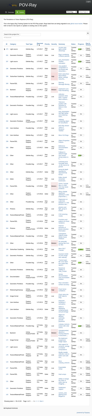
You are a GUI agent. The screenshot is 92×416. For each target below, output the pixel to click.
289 (7, 114)
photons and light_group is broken (63, 208)
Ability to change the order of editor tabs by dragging (64, 381)
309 (7, 83)
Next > (42, 401)
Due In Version (88, 44)
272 (7, 194)
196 (7, 249)
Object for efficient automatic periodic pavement (62, 318)
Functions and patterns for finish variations (64, 221)
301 (7, 155)
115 (7, 362)
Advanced (8, 37)
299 (7, 141)
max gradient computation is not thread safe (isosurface (63, 68)
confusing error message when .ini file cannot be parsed (64, 164)
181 (7, 333)
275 (7, 49)
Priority (47, 44)
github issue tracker (76, 23)
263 (7, 221)
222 (7, 255)
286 (7, 97)
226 (7, 284)
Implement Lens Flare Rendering (64, 89)
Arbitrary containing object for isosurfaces (64, 121)
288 (7, 105)
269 (7, 236)
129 (7, 374)
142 (7, 394)
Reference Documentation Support (63, 147)
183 (7, 326)
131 (7, 381)
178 (7, 355)
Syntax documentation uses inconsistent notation (64, 276)
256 (7, 215)
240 (7, 318)
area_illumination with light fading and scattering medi (64, 114)
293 (7, 128)
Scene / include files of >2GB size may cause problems (63, 186)
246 (7, 202)
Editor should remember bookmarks (63, 179)
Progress (81, 44)
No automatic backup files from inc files (64, 243)
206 (7, 263)
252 (7, 209)
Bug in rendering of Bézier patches (64, 55)
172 (7, 340)
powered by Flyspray (83, 412)
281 (7, 55)
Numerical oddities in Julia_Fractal (62, 269)
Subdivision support (62, 388)
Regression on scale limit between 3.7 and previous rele (64, 202)
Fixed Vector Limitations (62, 290)
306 (7, 76)
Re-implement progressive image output (63, 339)
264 (7, 228)
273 (7, 243)
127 (7, 368)
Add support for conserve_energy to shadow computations (64, 347)
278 (7, 90)
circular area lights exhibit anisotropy (62, 49)
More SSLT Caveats (62, 249)
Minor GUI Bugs (63, 135)
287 (7, 61)
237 (7, 309)
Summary (62, 44)
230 (7, 302)
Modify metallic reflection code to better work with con (64, 355)
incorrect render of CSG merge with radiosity (63, 255)
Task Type (29, 44)
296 (7, 68)
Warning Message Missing (64, 83)
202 (7, 269)
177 (7, 347)
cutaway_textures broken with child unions (64, 325)
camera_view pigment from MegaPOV (63, 394)
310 (7, 179)
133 (7, 388)
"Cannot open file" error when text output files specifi (63, 262)
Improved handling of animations (62, 302)
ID (6, 44)
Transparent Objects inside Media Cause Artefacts (63, 236)
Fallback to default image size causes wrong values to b (63, 155)
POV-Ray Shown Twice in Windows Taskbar (64, 128)
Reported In (40, 44)
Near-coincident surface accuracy (64, 283)
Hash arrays (62, 374)
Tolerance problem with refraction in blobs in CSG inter (63, 105)
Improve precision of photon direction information (63, 228)
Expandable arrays (62, 368)
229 (7, 296)
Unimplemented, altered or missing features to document (64, 333)
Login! (88, 1)
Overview (11, 12)
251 (7, 186)
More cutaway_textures (64, 362)
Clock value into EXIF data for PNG (63, 296)
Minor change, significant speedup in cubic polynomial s (64, 194)
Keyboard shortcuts (11, 408)
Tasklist (21, 12)
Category (13, 44)
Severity (54, 44)
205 (7, 276)
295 (7, 135)
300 (7, 147)
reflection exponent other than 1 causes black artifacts (63, 96)
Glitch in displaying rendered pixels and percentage (63, 309)
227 (7, 290)
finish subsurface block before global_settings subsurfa (64, 76)
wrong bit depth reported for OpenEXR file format (63, 172)
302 (7, 164)
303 (7, 172)
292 (7, 121)
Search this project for (11, 34)
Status (73, 44)
